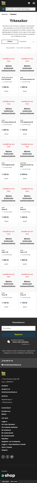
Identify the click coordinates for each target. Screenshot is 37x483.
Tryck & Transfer (7, 447)
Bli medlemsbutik (7, 433)
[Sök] (18, 9)
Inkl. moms (5, 481)
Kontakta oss (6, 411)
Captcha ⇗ (26, 344)
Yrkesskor (13, 14)
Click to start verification (21, 342)
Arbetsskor (5, 14)
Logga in (4, 421)
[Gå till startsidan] (4, 3)
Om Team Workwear (8, 424)
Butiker (4, 414)
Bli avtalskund (6, 430)
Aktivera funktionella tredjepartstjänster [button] (9, 68)
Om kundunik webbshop (9, 427)
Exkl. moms (14, 481)
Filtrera (9, 41)
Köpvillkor (5, 438)
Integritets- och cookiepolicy (11, 441)
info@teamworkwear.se (12, 365)
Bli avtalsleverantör (8, 436)
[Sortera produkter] (27, 42)
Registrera (18, 334)
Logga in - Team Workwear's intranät (13, 444)
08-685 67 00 (8, 361)
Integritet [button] (4, 450)
